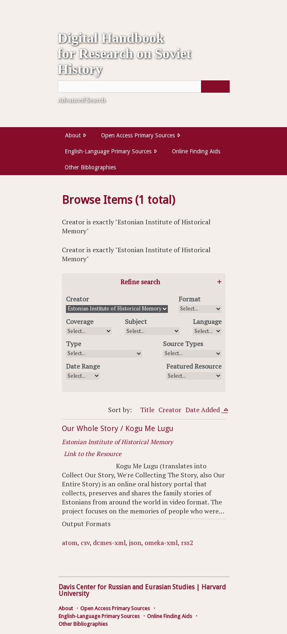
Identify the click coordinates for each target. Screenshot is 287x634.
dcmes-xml (109, 542)
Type (73, 343)
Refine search (140, 281)
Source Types (183, 343)
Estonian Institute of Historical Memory (117, 442)
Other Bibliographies (90, 167)
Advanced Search (81, 100)
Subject (136, 321)
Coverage (79, 321)
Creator (77, 298)
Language (207, 321)
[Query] (144, 86)
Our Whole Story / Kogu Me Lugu (117, 428)
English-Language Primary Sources (108, 151)
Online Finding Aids (196, 151)
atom (69, 542)
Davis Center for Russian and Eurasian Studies (126, 587)
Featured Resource (193, 366)
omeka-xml (161, 542)
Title (147, 409)
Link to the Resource (93, 453)
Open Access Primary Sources (138, 135)
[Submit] (215, 86)
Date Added (203, 409)
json (135, 542)
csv (85, 542)
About (73, 135)
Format (190, 298)
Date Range (83, 366)
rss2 (187, 542)
